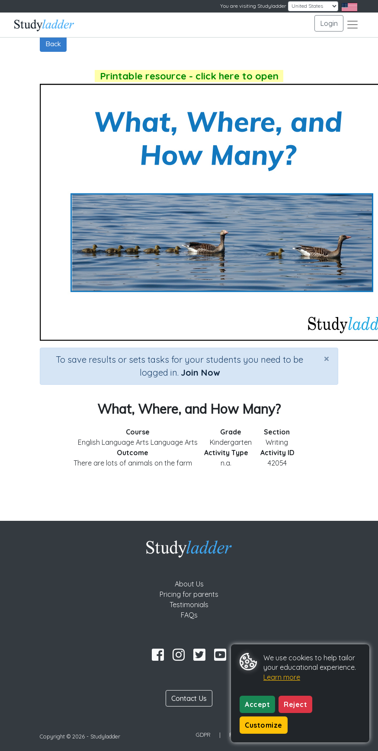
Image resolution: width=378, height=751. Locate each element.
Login (329, 23)
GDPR (203, 734)
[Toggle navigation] (352, 24)
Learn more (281, 677)
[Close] (326, 358)
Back (53, 43)
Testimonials (189, 604)
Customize (263, 725)
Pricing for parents (189, 594)
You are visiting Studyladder (253, 6)
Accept (257, 704)
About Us (189, 584)
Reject (295, 704)
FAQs (189, 615)
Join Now (200, 372)
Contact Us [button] (189, 698)
